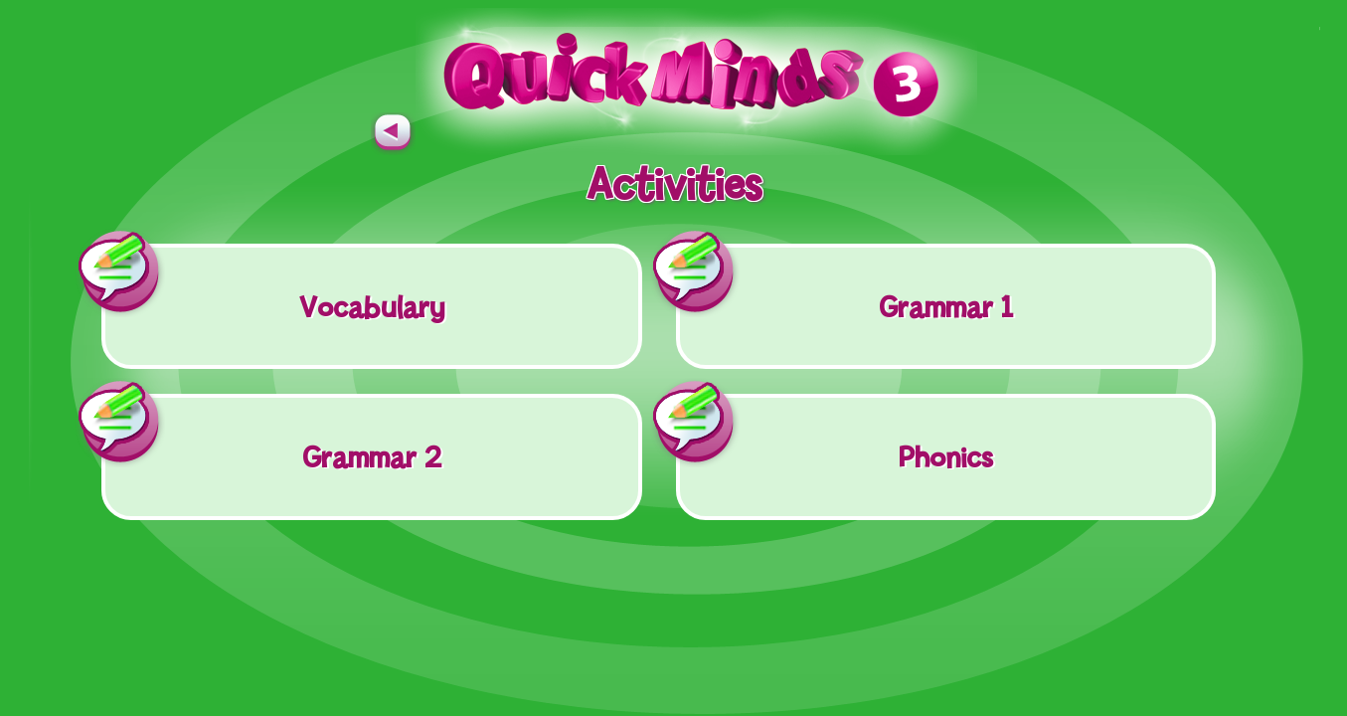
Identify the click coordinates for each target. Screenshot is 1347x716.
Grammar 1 (844, 283)
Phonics (834, 433)
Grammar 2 (271, 433)
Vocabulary (272, 283)
